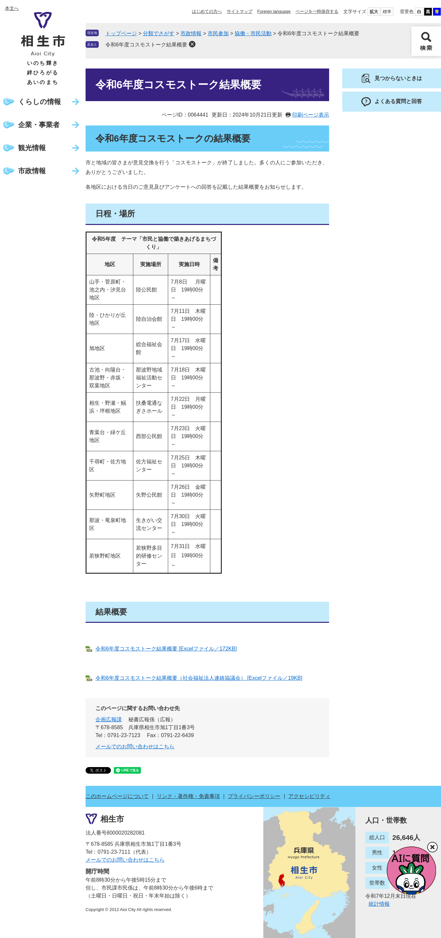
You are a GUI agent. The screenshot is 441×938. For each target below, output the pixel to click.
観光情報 (32, 148)
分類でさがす (158, 33)
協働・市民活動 (253, 33)
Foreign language (274, 11)
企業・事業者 (39, 124)
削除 (192, 44)
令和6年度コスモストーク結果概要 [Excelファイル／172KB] (166, 648)
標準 (387, 11)
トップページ (121, 33)
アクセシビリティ (309, 796)
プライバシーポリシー (254, 796)
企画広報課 (108, 719)
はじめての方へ (207, 11)
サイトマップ (239, 11)
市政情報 (32, 171)
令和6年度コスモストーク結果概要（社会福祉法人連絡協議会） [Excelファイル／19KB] (198, 678)
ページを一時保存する (317, 11)
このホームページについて (117, 796)
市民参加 (218, 33)
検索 (426, 41)
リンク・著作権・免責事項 (188, 796)
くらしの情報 (39, 101)
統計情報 (379, 904)
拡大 (374, 11)
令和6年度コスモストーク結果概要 (146, 44)
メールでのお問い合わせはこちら (134, 746)
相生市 (112, 818)
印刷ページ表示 (310, 115)
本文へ (12, 8)
